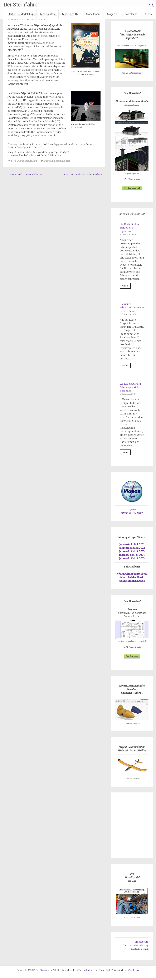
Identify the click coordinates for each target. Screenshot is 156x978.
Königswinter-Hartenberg (132, 573)
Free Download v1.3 (132, 188)
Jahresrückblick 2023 (132, 551)
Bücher (20, 160)
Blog (13, 160)
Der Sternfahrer (21, 5)
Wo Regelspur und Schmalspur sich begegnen (130, 387)
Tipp (68, 160)
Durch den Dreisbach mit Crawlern (83, 174)
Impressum (141, 941)
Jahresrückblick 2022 (132, 547)
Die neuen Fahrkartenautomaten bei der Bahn (132, 308)
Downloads (131, 14)
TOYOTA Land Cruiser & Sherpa (22, 174)
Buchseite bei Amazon (89, 71)
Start (10, 14)
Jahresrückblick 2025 (132, 558)
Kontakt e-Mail (139, 948)
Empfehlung (58, 160)
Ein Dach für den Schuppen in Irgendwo (129, 228)
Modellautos (47, 14)
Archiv (148, 14)
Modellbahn (93, 14)
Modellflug (27, 14)
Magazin (112, 14)
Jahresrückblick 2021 (131, 544)
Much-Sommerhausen (132, 580)
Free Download (132, 656)
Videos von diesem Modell (132, 641)
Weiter (125, 286)
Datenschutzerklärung (135, 945)
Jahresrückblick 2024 (132, 554)
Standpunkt (31, 160)
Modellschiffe (70, 14)
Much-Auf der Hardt (132, 577)
